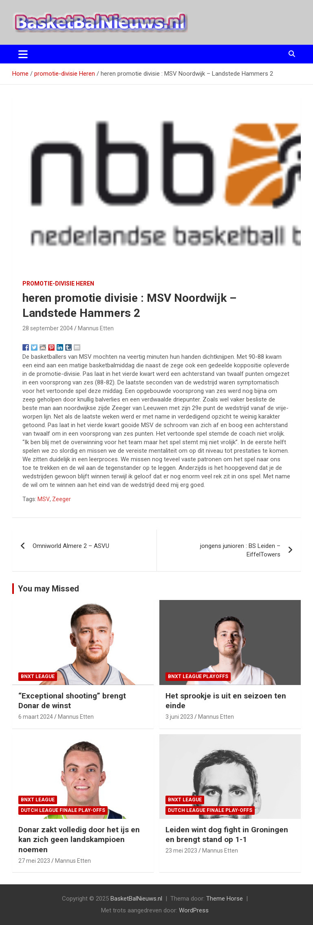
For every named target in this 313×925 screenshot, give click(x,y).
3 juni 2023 (179, 716)
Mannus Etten (96, 328)
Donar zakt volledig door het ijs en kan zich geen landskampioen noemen (79, 839)
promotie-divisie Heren (58, 283)
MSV (43, 499)
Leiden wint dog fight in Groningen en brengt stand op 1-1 (226, 834)
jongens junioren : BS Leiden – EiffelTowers (240, 550)
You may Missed (48, 588)
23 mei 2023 (181, 850)
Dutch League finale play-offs (63, 810)
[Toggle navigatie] (23, 54)
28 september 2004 (47, 328)
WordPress (194, 910)
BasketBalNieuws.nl (136, 898)
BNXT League (38, 676)
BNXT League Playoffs (198, 676)
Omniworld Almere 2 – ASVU (71, 546)
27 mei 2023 (34, 860)
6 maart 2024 (35, 716)
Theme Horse (224, 898)
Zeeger (61, 499)
